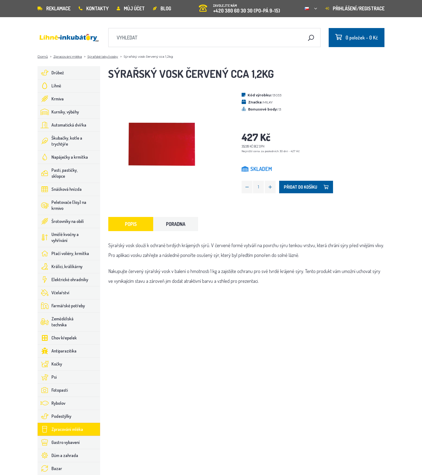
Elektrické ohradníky (63, 280)
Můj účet (131, 8)
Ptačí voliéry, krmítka (63, 253)
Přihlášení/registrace (354, 8)
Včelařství (53, 293)
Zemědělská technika (55, 321)
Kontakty (94, 8)
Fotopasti (53, 390)
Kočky (50, 364)
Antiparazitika (57, 351)
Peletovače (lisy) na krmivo (62, 205)
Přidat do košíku (306, 187)
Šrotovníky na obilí (61, 221)
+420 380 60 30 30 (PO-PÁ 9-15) (239, 7)
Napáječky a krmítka (63, 157)
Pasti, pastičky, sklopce (58, 173)
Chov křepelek (57, 338)
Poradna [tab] (175, 224)
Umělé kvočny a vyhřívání (58, 237)
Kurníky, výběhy (58, 112)
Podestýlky (54, 416)
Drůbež (51, 73)
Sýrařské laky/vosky (102, 56)
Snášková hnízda (60, 189)
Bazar (50, 468)
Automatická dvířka (62, 125)
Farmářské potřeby (61, 306)
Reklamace (54, 8)
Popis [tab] (131, 224)
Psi (47, 377)
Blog (162, 8)
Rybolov (51, 403)
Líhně (49, 86)
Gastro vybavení (59, 442)
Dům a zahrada (58, 455)
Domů (43, 56)
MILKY (268, 102)
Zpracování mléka (67, 56)
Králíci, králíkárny (60, 266)
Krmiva (51, 99)
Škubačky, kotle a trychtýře (60, 141)
